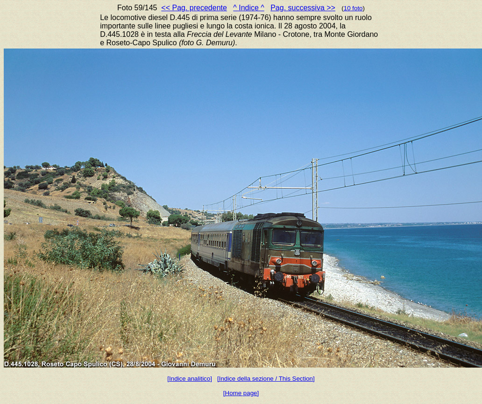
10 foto (353, 8)
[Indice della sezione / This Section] (266, 378)
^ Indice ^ (248, 8)
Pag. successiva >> (302, 8)
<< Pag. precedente (194, 8)
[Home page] (241, 393)
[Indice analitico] (189, 378)
